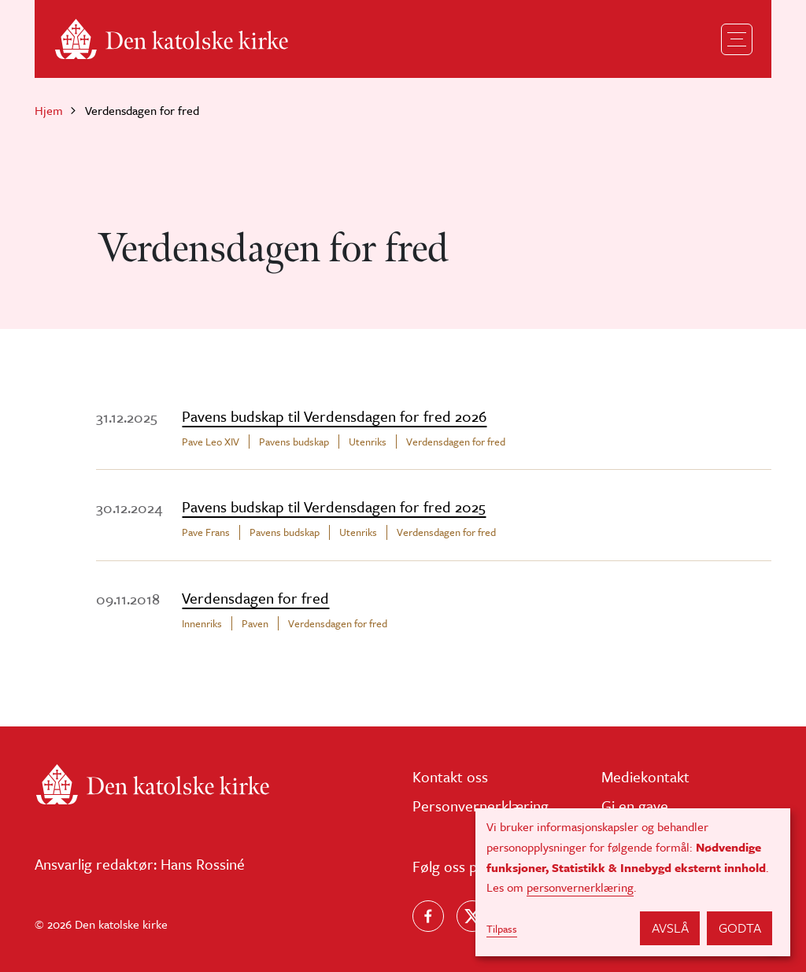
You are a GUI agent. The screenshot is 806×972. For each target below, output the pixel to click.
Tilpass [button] (501, 929)
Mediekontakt (645, 776)
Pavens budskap (294, 441)
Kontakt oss (450, 776)
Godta (740, 927)
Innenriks (202, 623)
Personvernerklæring (480, 805)
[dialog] (632, 882)
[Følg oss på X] (472, 916)
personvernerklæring (580, 887)
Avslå (670, 927)
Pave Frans (206, 532)
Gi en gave (634, 805)
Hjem (49, 110)
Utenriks (367, 441)
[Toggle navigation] (736, 39)
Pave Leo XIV (210, 441)
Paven (255, 623)
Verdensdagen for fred (455, 441)
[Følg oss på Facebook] (428, 916)
